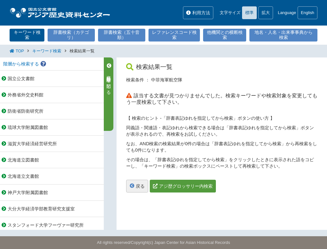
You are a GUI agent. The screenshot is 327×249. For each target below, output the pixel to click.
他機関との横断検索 (225, 35)
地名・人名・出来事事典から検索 (284, 35)
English (307, 12)
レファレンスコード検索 (174, 35)
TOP (20, 51)
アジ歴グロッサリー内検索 (186, 186)
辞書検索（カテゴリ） (71, 35)
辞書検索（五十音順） (122, 35)
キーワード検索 (27, 35)
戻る (137, 186)
